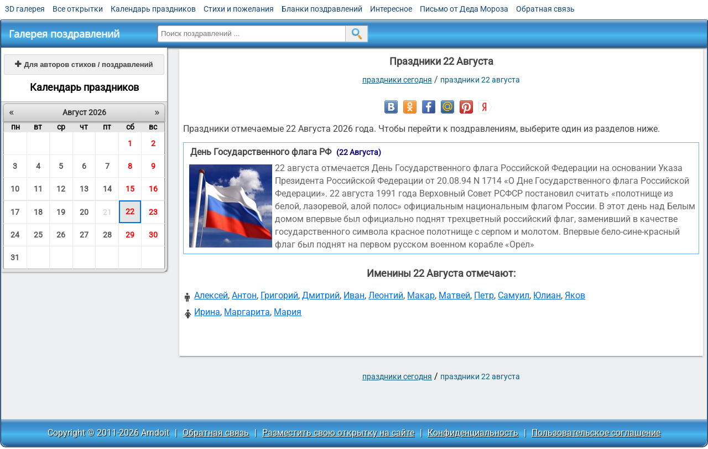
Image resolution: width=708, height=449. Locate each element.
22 (130, 211)
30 (153, 234)
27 (84, 234)
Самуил (513, 295)
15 (130, 188)
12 (60, 188)
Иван (354, 295)
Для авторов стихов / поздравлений (84, 64)
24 (15, 234)
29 (130, 234)
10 (15, 188)
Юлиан (547, 295)
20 (84, 212)
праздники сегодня (397, 79)
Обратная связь (545, 8)
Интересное (391, 8)
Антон (244, 295)
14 (107, 188)
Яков (575, 295)
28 (107, 234)
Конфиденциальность (473, 432)
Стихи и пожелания (239, 8)
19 (60, 212)
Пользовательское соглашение (596, 432)
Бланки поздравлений (322, 8)
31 (15, 257)
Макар (421, 295)
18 (38, 212)
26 (60, 234)
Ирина (207, 312)
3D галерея (25, 8)
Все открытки (78, 8)
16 (153, 188)
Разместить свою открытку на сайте (338, 432)
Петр (484, 295)
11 (38, 188)
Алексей (211, 295)
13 (84, 188)
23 (153, 212)
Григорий (279, 295)
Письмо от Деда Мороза (464, 8)
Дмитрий (321, 295)
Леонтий (385, 295)
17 (15, 212)
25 (38, 234)
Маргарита (247, 312)
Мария (287, 312)
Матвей (454, 295)
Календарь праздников (153, 8)
